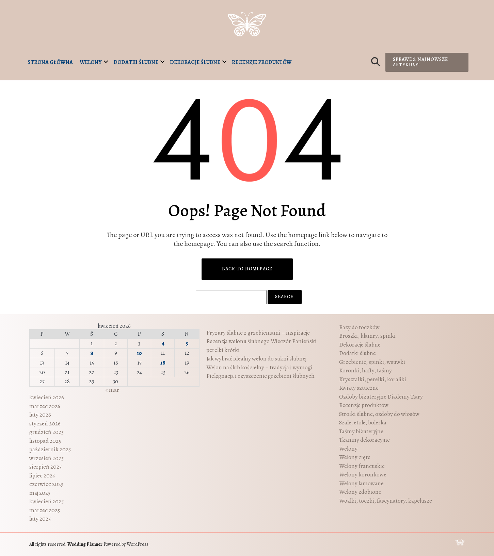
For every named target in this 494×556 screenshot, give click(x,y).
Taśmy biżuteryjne (361, 431)
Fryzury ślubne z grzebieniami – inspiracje (258, 333)
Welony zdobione (360, 492)
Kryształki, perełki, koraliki (372, 379)
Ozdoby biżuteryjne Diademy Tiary (381, 397)
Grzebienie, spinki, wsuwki (372, 362)
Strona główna (50, 62)
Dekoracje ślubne (195, 62)
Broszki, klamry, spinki (367, 336)
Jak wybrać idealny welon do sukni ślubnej (256, 359)
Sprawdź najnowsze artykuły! (420, 62)
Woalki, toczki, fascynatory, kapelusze (385, 501)
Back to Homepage (247, 269)
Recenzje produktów (261, 62)
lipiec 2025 (42, 475)
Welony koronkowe (362, 474)
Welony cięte (354, 457)
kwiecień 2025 (46, 501)
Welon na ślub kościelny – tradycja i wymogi (259, 367)
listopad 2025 (45, 441)
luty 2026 (40, 415)
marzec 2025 (44, 510)
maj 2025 (39, 493)
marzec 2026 (44, 406)
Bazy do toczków (359, 327)
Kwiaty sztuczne (359, 388)
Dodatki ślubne (135, 62)
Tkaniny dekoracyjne (364, 440)
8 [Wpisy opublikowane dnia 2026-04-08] (91, 353)
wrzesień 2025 (46, 458)
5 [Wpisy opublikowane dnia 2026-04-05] (187, 343)
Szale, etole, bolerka (362, 422)
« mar (112, 390)
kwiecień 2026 (46, 397)
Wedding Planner (84, 544)
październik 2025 (50, 449)
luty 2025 (40, 519)
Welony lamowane (361, 483)
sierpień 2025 (45, 467)
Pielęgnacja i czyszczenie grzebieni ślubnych (260, 376)
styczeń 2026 (45, 423)
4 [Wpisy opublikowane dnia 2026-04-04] (162, 343)
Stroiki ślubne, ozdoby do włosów (379, 414)
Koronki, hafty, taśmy (365, 370)
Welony (91, 62)
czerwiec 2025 (46, 484)
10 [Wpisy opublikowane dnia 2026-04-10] (139, 353)
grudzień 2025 (46, 432)
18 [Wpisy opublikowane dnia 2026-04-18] (162, 363)
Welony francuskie (362, 466)
